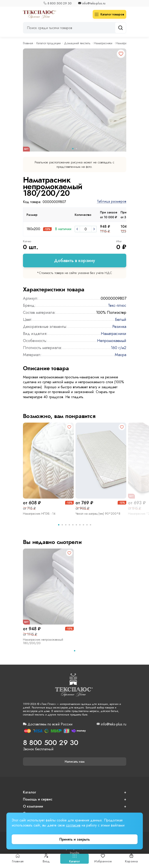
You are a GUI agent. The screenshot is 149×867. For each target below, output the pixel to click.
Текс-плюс (117, 305)
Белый (120, 319)
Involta (74, 853)
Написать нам (75, 761)
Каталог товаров (109, 14)
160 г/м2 (118, 348)
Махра (120, 355)
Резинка (119, 326)
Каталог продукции (48, 43)
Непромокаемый (111, 341)
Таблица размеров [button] (111, 201)
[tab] (58, 524)
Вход (46, 858)
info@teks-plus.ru (94, 3)
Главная (17, 858)
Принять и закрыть (74, 839)
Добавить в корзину (74, 260)
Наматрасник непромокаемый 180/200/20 (43, 641)
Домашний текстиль (77, 43)
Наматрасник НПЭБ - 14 (39, 513)
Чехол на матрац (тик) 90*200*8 (97, 513)
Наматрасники (103, 43)
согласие (73, 825)
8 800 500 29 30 (59, 3)
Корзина (131, 858)
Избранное (103, 858)
